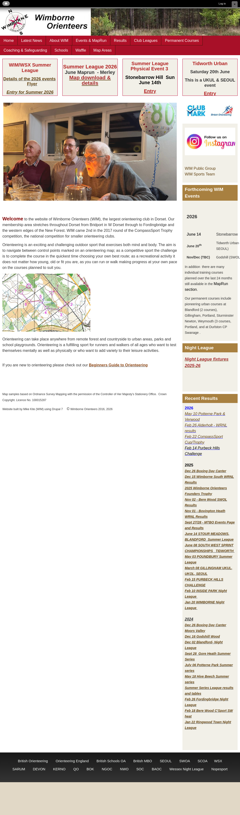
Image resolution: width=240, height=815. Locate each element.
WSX (218, 761)
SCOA (202, 761)
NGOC (107, 769)
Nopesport (219, 769)
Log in (222, 3)
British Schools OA (111, 761)
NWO (124, 769)
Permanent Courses (182, 40)
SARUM (18, 769)
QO (76, 769)
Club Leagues (145, 40)
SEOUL (165, 761)
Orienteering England (72, 761)
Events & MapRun (91, 40)
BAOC (157, 769)
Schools (61, 50)
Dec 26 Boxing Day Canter (205, 471)
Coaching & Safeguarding (25, 50)
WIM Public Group (200, 168)
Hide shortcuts (235, 4)
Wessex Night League (186, 769)
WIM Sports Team (200, 174)
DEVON (39, 769)
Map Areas (102, 50)
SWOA (184, 761)
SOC (140, 769)
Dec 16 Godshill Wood (202, 636)
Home (9, 40)
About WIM (58, 40)
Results (120, 40)
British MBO (142, 761)
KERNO (59, 769)
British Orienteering (33, 761)
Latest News (31, 40)
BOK (90, 769)
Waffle (80, 50)
